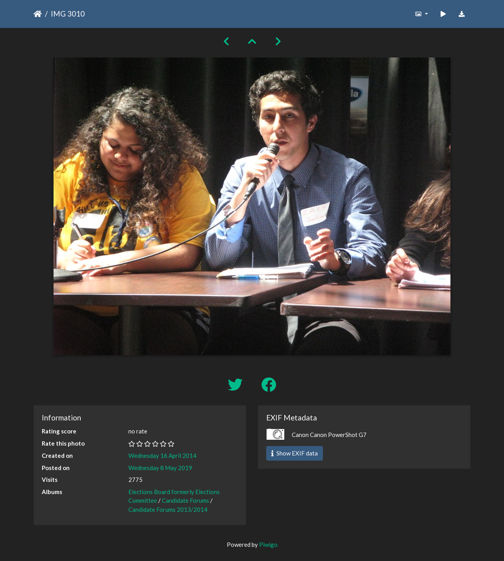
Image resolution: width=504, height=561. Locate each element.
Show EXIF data (294, 453)
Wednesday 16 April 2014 (162, 455)
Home (37, 13)
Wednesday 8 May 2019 (160, 467)
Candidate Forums (185, 500)
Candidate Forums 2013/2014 (168, 509)
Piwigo (268, 544)
